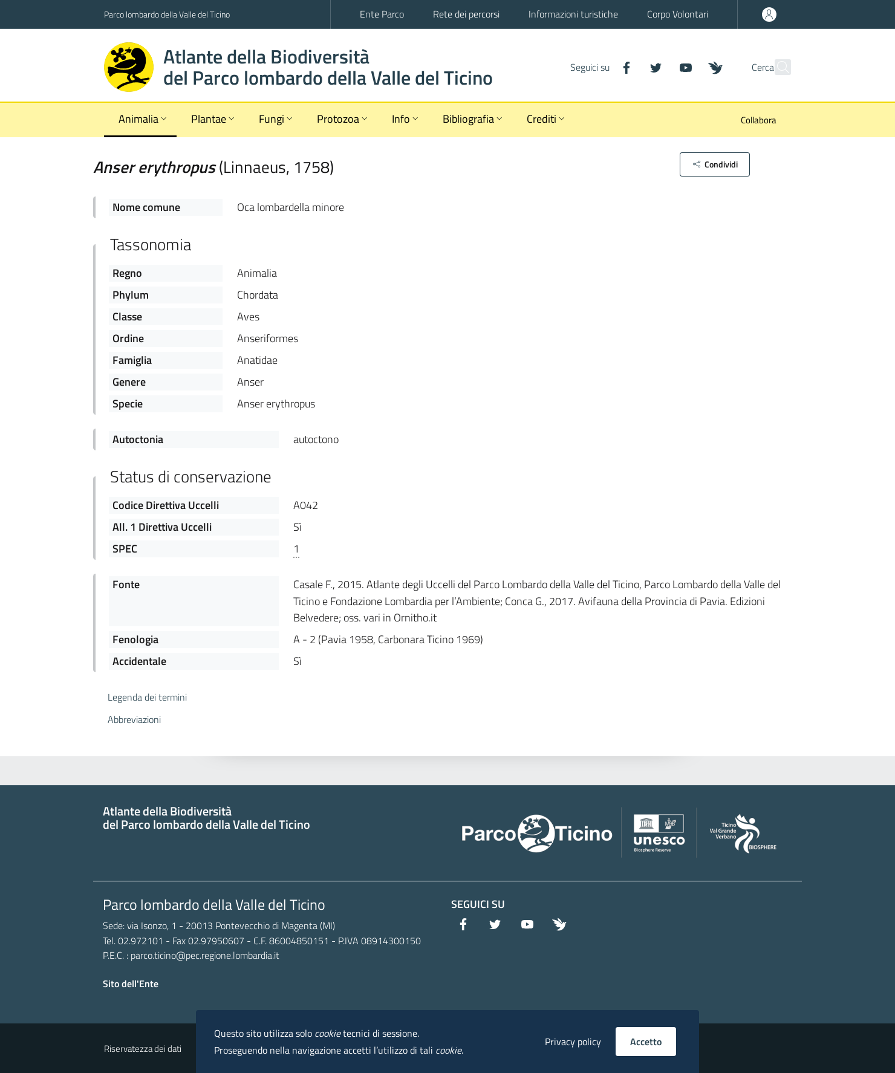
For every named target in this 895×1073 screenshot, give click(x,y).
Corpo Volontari (677, 14)
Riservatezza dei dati (142, 1048)
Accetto (646, 1041)
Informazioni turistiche (573, 14)
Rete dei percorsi (466, 14)
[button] (714, 164)
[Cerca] (776, 67)
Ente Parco (382, 14)
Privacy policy (573, 1041)
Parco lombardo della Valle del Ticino (167, 14)
